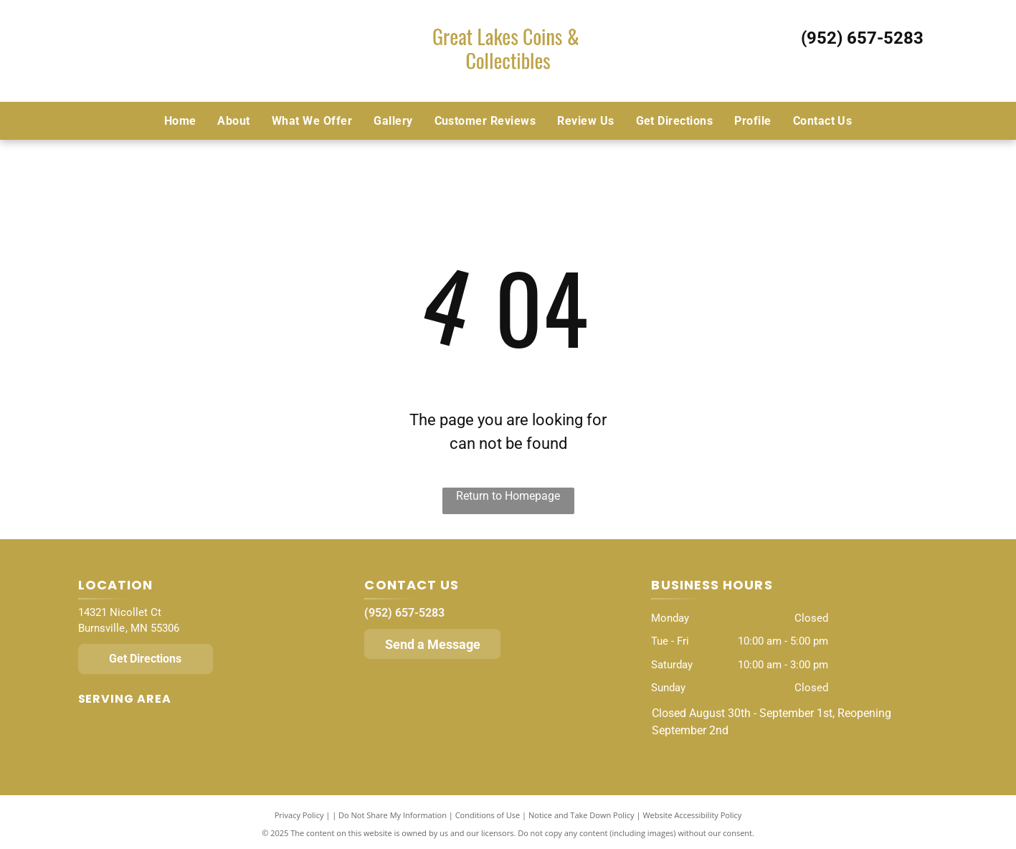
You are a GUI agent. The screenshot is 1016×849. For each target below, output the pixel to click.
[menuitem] (180, 120)
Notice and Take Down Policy (581, 815)
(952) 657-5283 (862, 38)
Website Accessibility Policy (691, 815)
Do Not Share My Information (392, 815)
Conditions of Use (488, 815)
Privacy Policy (299, 815)
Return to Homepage (508, 496)
